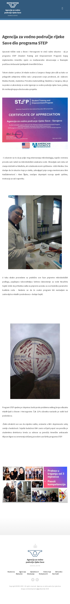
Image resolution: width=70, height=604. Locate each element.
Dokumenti (43, 574)
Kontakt (55, 574)
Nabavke (19, 574)
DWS (38, 589)
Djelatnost (34, 572)
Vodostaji (47, 572)
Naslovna (11, 572)
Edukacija (30, 574)
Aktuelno (58, 572)
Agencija (22, 572)
